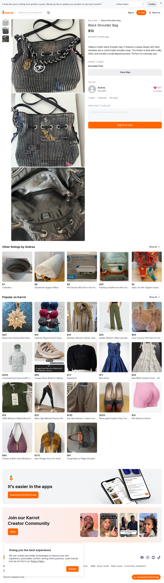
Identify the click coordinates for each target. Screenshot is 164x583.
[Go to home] (7, 13)
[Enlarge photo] (48, 56)
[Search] (48, 13)
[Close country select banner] (161, 3)
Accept (72, 569)
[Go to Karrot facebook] (142, 557)
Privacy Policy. (38, 561)
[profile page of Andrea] (92, 89)
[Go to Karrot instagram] (147, 557)
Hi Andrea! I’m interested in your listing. (125, 114)
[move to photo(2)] (5, 30)
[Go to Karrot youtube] (153, 557)
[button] (155, 246)
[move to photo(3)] (5, 38)
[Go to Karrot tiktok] (159, 557)
